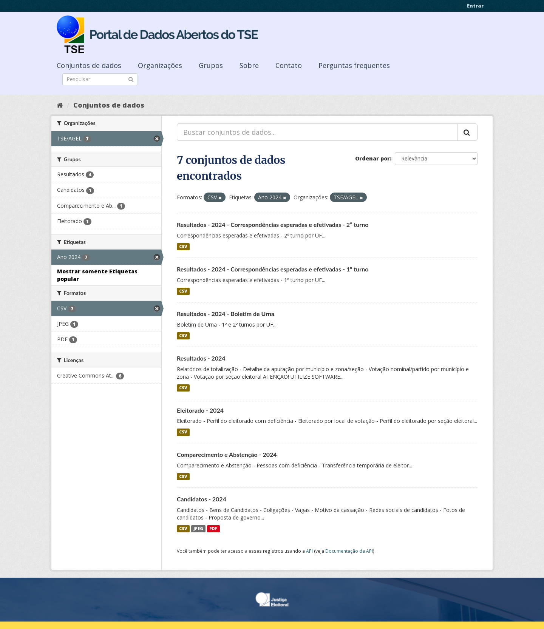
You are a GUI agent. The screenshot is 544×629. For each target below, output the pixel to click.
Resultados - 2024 (201, 358)
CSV (183, 246)
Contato (288, 65)
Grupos (211, 65)
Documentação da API (349, 551)
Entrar (475, 5)
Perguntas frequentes (354, 65)
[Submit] (131, 79)
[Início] (60, 104)
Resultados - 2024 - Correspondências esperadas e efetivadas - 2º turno (273, 224)
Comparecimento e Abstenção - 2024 (227, 454)
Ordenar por (372, 158)
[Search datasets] (100, 79)
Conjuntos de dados (89, 65)
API (309, 551)
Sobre (249, 65)
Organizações (160, 65)
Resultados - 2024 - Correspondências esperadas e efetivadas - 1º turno (273, 269)
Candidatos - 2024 (201, 499)
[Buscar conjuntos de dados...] (317, 132)
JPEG (198, 528)
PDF (213, 528)
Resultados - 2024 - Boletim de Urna (225, 313)
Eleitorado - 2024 (200, 410)
